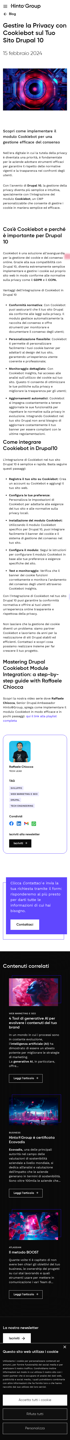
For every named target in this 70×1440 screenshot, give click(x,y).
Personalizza (35, 1428)
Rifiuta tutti (35, 1414)
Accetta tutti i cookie (35, 1400)
